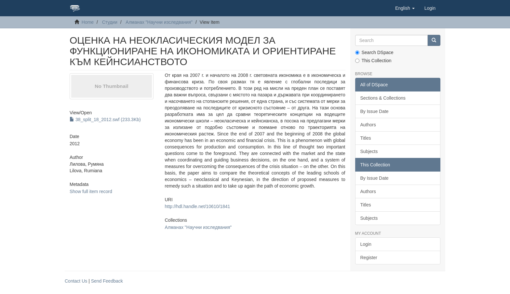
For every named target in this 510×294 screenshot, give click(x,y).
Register (368, 257)
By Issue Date (374, 111)
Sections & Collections (383, 98)
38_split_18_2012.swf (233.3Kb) (105, 119)
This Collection (373, 60)
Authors (368, 124)
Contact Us (76, 281)
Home (88, 22)
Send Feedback (107, 281)
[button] (405, 8)
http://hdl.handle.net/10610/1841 (197, 206)
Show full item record (91, 191)
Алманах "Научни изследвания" (159, 22)
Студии (109, 22)
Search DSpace (374, 52)
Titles (365, 138)
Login (365, 244)
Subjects (369, 151)
